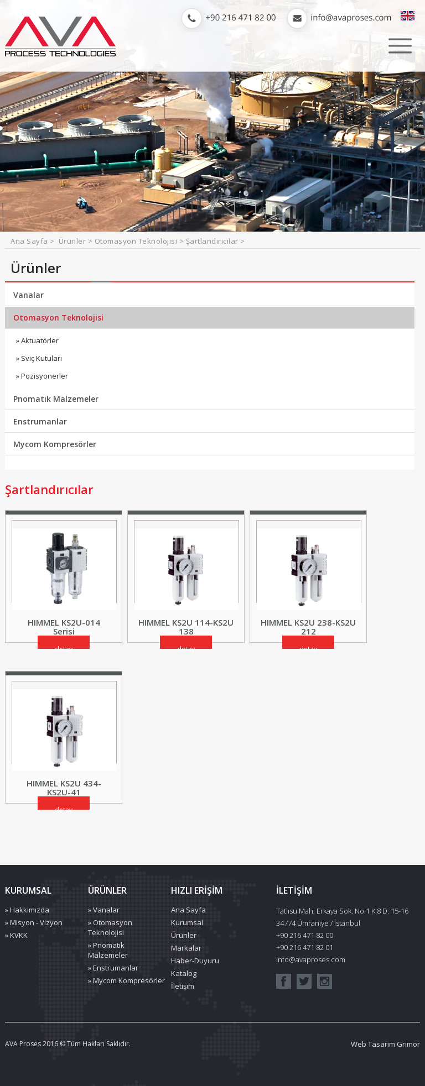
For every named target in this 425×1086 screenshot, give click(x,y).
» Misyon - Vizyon (34, 922)
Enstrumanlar (40, 421)
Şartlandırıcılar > (215, 241)
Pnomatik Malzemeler (56, 399)
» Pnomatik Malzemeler (108, 950)
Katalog (183, 973)
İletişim (182, 986)
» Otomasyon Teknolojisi (110, 927)
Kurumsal (187, 922)
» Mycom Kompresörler (126, 980)
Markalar (186, 948)
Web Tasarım (373, 1044)
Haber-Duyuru (195, 961)
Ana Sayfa (30, 241)
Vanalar (28, 295)
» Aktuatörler (37, 340)
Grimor (408, 1044)
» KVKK (16, 935)
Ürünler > (77, 241)
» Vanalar (104, 910)
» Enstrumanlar (113, 968)
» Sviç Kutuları (39, 358)
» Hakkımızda (27, 910)
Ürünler (183, 935)
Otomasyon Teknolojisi (58, 317)
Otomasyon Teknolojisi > (140, 241)
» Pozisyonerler (42, 376)
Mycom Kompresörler (54, 444)
